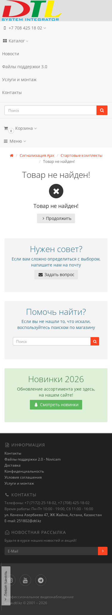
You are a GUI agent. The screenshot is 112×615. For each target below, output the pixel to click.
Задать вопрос (56, 274)
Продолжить (56, 218)
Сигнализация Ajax (37, 155)
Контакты (12, 92)
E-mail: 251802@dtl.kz (22, 520)
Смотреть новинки (56, 404)
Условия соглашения (23, 477)
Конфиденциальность (24, 471)
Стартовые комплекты (81, 155)
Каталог (15, 41)
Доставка (12, 465)
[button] (56, 128)
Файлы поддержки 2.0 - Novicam (32, 459)
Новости (10, 53)
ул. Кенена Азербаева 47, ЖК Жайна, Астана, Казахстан (53, 514)
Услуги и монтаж (19, 79)
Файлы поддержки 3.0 (24, 66)
